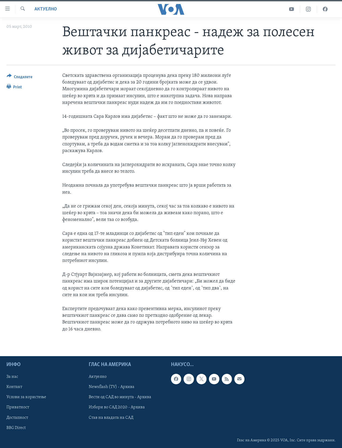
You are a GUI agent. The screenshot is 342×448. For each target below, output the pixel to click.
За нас (12, 377)
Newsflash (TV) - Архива (111, 387)
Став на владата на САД (111, 417)
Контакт (14, 387)
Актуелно (45, 9)
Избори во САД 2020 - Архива (117, 407)
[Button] (19, 77)
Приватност (17, 407)
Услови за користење (26, 397)
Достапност (17, 417)
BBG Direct (16, 428)
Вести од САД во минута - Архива (120, 397)
